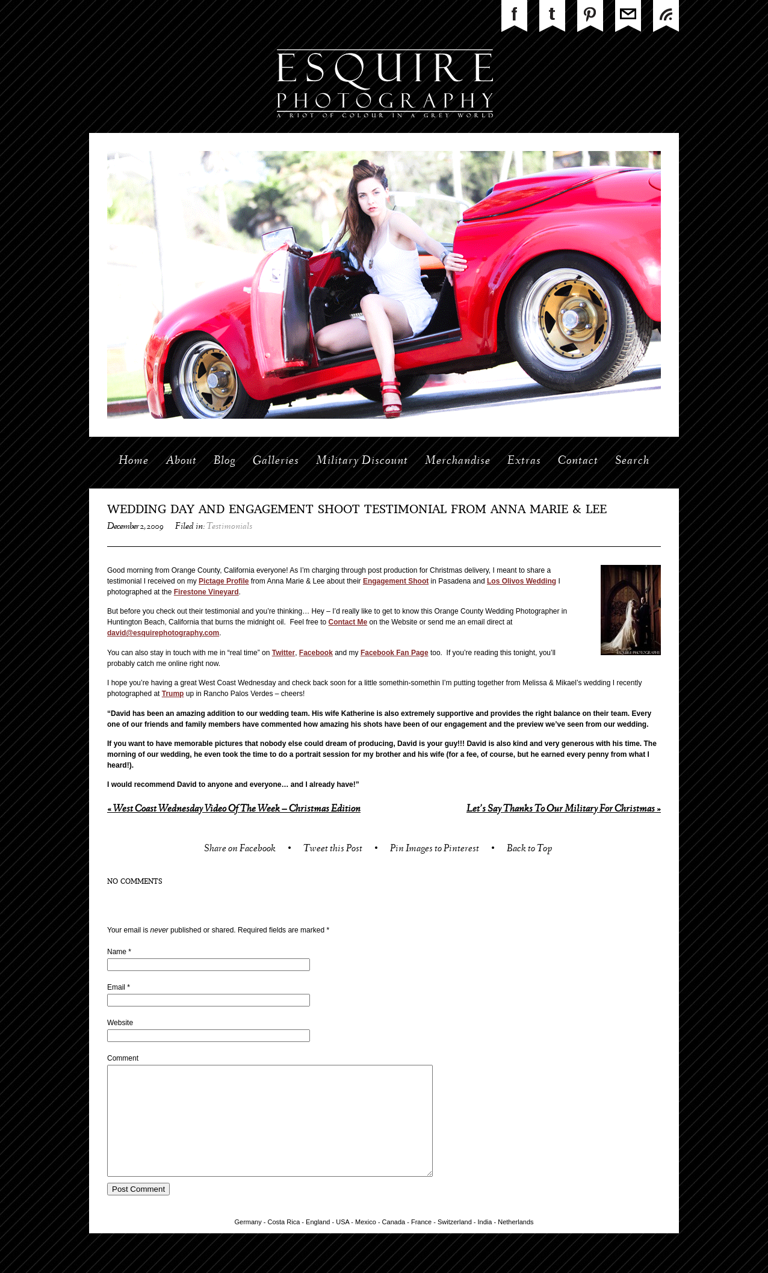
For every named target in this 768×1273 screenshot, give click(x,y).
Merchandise (458, 461)
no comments (135, 882)
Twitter (283, 653)
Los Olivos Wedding (521, 581)
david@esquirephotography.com (163, 633)
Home (134, 461)
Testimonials (229, 527)
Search (632, 461)
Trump (173, 693)
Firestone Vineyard (206, 592)
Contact (578, 461)
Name (116, 952)
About (181, 461)
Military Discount (362, 461)
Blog (225, 461)
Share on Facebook (240, 850)
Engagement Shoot (396, 581)
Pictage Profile (224, 581)
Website (120, 1023)
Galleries (276, 461)
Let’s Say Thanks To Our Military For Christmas (563, 809)
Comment (122, 1058)
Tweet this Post (332, 850)
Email (116, 987)
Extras (524, 461)
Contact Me (348, 622)
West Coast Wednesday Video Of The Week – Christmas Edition (234, 809)
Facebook (316, 653)
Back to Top (529, 850)
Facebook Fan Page (395, 653)
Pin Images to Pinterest (434, 850)
